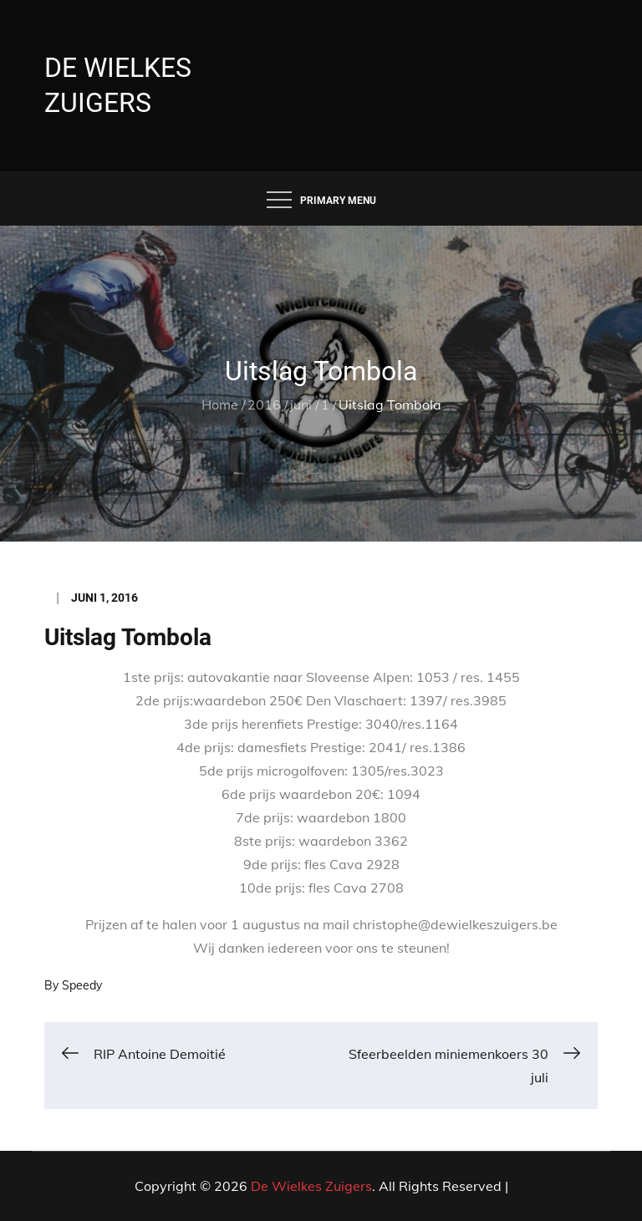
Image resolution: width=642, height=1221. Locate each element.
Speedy (82, 985)
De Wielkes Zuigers (311, 1186)
